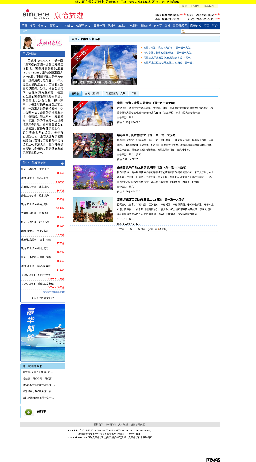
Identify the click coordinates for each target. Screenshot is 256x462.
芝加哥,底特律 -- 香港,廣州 (35, 213)
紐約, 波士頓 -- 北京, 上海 (34, 178)
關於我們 (98, 424)
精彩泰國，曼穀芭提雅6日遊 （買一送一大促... (168, 52)
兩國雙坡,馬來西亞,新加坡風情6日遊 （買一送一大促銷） (152, 167)
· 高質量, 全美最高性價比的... (37, 372)
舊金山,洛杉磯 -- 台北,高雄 (35, 222)
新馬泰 (96, 39)
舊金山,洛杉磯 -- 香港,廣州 (35, 195)
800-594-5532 (171, 14)
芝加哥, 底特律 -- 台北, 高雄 (36, 239)
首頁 (74, 39)
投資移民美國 (138, 424)
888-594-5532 (171, 19)
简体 (184, 6)
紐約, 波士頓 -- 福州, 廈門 (34, 248)
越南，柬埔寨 (92, 93)
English (195, 6)
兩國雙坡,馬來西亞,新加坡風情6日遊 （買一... (168, 57)
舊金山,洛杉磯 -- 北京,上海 (35, 169)
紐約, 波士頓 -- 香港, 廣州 (34, 204)
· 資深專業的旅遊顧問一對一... (38, 397)
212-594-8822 (205, 14)
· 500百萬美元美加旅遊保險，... (39, 385)
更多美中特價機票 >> (42, 297)
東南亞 (84, 39)
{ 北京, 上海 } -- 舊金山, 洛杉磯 (37, 283)
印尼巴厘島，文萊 (115, 93)
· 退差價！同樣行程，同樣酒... (38, 378)
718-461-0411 (205, 19)
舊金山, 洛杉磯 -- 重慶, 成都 (36, 257)
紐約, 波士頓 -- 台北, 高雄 (34, 230)
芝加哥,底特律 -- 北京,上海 (35, 186)
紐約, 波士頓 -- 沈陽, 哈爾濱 (36, 266)
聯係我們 (111, 424)
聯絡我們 (209, 6)
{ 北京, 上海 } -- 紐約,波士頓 (36, 274)
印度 (134, 93)
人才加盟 (123, 424)
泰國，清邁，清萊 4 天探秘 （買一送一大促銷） (147, 102)
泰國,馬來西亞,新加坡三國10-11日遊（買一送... (169, 62)
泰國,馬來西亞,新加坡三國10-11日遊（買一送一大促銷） (152, 199)
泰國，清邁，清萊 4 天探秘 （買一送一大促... (168, 47)
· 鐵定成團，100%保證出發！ (37, 391)
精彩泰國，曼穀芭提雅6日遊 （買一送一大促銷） (147, 135)
